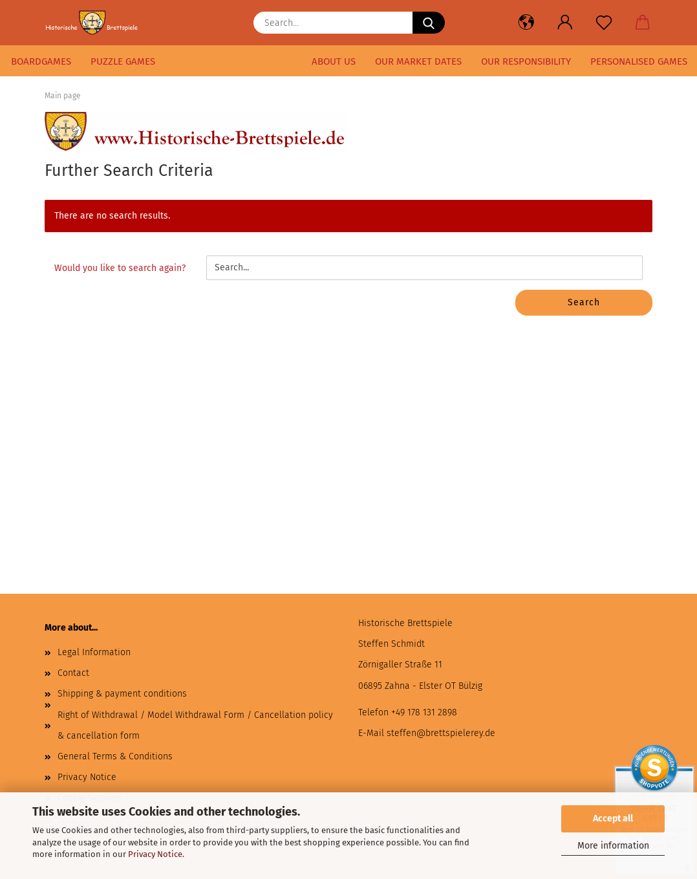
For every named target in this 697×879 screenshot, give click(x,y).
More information (613, 845)
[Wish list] (603, 22)
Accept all (613, 818)
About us (334, 61)
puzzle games (123, 61)
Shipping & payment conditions (122, 693)
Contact (73, 672)
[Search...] (429, 23)
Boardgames (41, 61)
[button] (526, 22)
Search (584, 302)
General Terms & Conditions (115, 756)
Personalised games (638, 61)
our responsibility (526, 61)
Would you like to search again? (120, 268)
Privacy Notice (155, 854)
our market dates (418, 61)
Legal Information (94, 652)
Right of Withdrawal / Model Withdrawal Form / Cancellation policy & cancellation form (195, 725)
